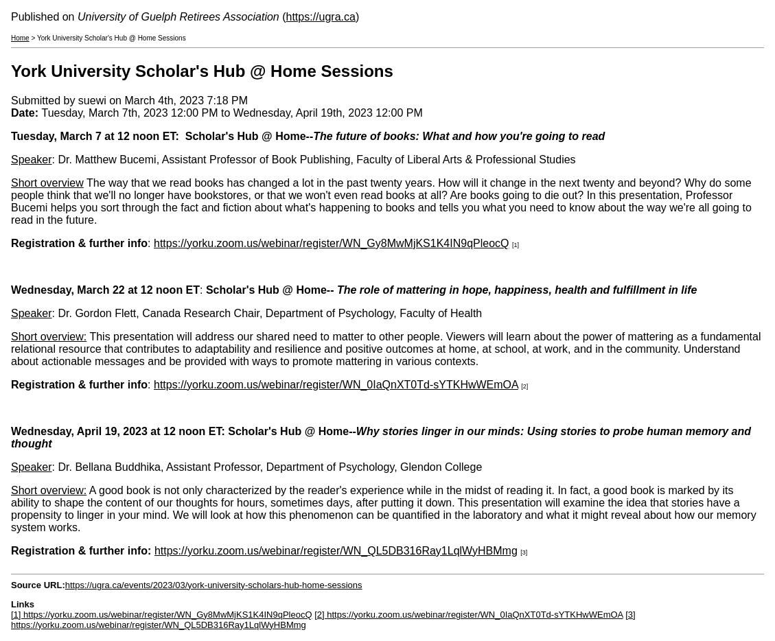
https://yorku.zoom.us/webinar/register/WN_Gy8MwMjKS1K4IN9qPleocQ (331, 243)
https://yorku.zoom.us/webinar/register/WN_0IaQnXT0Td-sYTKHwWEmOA (336, 385)
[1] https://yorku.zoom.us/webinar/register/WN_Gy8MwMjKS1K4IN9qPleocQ (161, 614)
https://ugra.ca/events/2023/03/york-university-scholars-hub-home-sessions (213, 585)
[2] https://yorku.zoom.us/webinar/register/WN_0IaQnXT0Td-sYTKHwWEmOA (468, 614)
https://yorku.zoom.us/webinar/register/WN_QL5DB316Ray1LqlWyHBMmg (336, 551)
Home (20, 38)
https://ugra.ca (321, 17)
